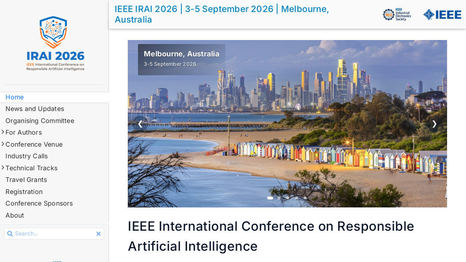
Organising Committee (40, 120)
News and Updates (35, 108)
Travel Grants (26, 179)
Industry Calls (27, 156)
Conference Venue (34, 144)
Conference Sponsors (39, 203)
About (15, 215)
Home (15, 97)
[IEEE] (442, 14)
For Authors (24, 132)
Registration (24, 191)
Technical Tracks (32, 168)
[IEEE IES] (396, 14)
